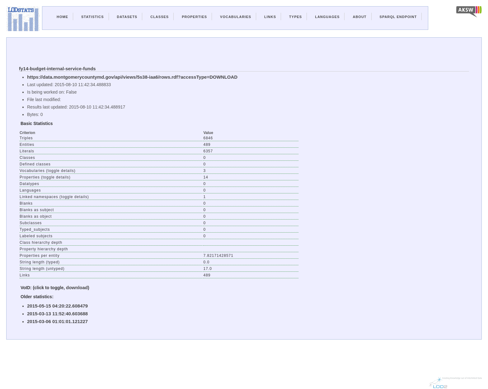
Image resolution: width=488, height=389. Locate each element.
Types (295, 17)
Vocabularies (235, 17)
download (77, 287)
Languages (327, 17)
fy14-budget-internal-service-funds (57, 68)
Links (270, 17)
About (359, 17)
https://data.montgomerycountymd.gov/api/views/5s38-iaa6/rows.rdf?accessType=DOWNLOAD (132, 77)
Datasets (127, 17)
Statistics (92, 17)
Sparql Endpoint (398, 17)
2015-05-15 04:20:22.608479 (57, 305)
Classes (159, 17)
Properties (194, 17)
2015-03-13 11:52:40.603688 (57, 313)
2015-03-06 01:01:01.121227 (57, 321)
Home (62, 17)
